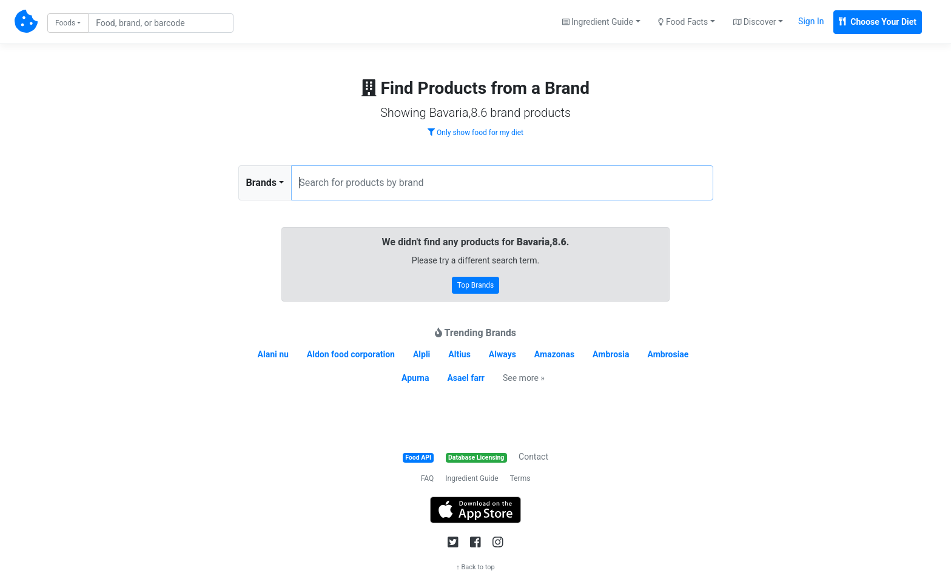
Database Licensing (476, 457)
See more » (524, 378)
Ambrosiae (667, 354)
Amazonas (554, 354)
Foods (65, 23)
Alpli (421, 354)
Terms (520, 478)
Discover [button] (754, 22)
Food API (418, 457)
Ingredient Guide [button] (597, 22)
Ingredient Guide (471, 478)
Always (502, 354)
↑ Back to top (475, 567)
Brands (261, 182)
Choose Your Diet (877, 22)
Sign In (811, 21)
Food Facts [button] (683, 22)
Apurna (415, 378)
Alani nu (273, 354)
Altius (459, 354)
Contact (533, 456)
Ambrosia (611, 354)
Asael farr (466, 378)
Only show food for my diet (475, 132)
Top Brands (475, 285)
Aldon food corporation (351, 354)
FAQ (427, 478)
